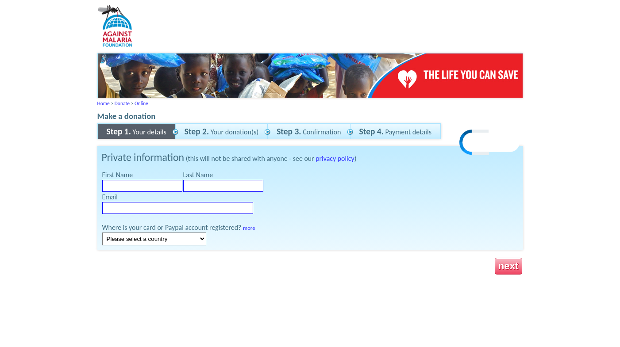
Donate (122, 103)
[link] (490, 143)
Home (103, 103)
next (508, 265)
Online (141, 103)
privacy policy (335, 158)
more (249, 228)
